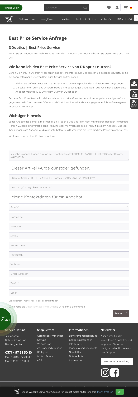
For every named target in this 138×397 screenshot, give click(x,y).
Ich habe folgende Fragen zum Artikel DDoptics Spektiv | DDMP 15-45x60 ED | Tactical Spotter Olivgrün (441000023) (69, 156)
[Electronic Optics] (85, 19)
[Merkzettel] (108, 7)
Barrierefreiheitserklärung (83, 335)
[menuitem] (66, 7)
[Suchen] (85, 7)
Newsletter (75, 352)
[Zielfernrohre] (26, 19)
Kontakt (41, 339)
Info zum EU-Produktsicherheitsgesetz (83, 346)
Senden (121, 313)
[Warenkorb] (125, 7)
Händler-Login (11, 7)
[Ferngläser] (46, 19)
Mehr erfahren (105, 391)
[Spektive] (64, 19)
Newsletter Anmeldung (116, 361)
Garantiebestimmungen (50, 335)
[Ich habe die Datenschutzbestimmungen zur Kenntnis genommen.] (10, 306)
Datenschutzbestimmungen (41, 306)
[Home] (9, 19)
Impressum (75, 360)
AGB (39, 360)
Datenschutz (76, 356)
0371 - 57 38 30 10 (18, 352)
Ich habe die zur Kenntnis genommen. (48, 306)
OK (119, 391)
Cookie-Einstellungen (80, 339)
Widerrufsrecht (45, 356)
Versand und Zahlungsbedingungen (49, 346)
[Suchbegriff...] (66, 7)
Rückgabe (42, 352)
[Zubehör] (106, 19)
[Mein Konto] (117, 7)
